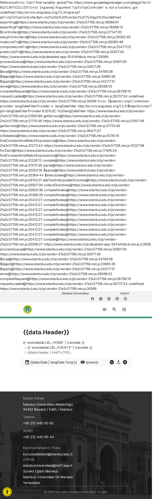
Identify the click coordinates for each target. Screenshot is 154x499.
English (124, 293)
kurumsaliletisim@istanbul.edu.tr (48, 454)
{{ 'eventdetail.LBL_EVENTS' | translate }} (60, 347)
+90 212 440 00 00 (38, 423)
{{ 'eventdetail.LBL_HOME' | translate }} (54, 342)
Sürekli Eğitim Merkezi (40, 471)
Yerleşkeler (32, 483)
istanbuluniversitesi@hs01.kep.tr (48, 465)
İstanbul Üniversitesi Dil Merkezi (48, 477)
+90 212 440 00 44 (38, 437)
